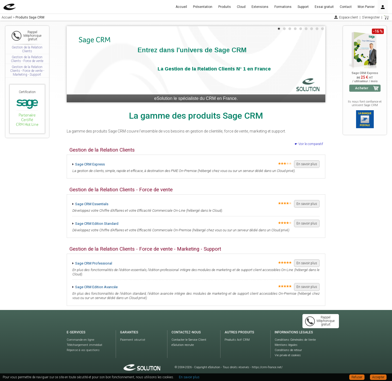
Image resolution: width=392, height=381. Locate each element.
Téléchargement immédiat (84, 345)
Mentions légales (286, 345)
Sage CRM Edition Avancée (96, 287)
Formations (283, 7)
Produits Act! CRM (237, 340)
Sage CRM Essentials (91, 204)
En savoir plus (306, 164)
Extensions (260, 7)
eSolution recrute (182, 345)
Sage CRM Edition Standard (96, 224)
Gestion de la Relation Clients (27, 49)
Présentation (202, 7)
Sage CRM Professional (93, 263)
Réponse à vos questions (83, 350)
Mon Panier (366, 7)
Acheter (361, 88)
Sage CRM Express (90, 164)
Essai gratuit (324, 7)
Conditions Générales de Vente (295, 340)
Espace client (348, 17)
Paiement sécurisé (132, 340)
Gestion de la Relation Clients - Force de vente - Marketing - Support (27, 71)
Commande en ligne (80, 340)
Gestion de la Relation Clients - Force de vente (27, 59)
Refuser (356, 377)
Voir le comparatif (310, 144)
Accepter (378, 377)
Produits (224, 7)
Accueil (181, 7)
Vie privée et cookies (288, 355)
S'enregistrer (371, 17)
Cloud (241, 7)
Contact (346, 7)
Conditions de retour (288, 350)
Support (303, 7)
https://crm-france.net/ (267, 367)
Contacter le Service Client (188, 340)
